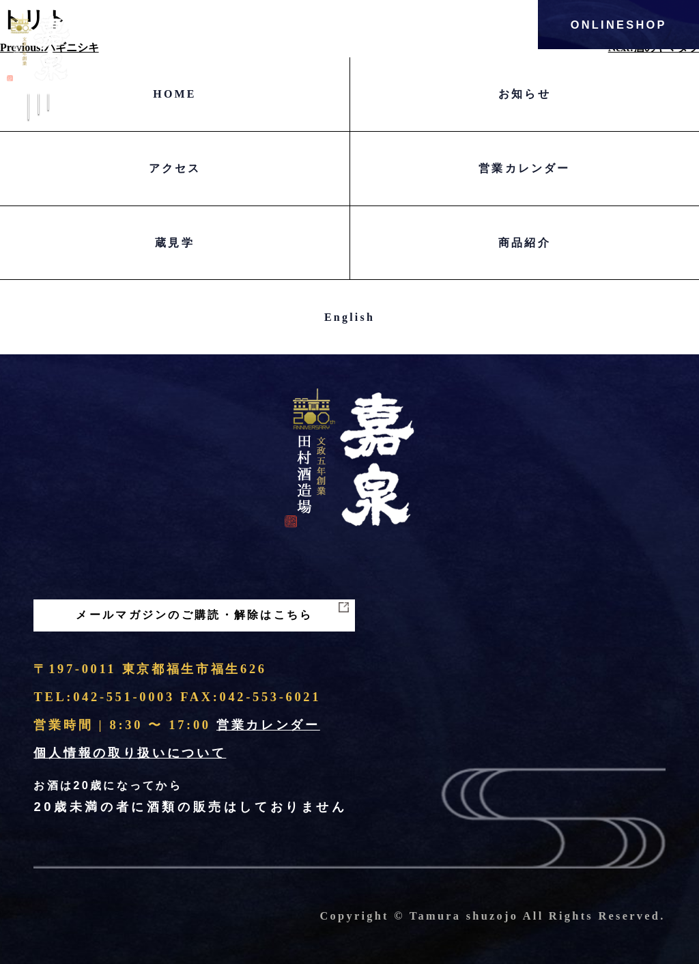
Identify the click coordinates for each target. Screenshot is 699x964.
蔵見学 (175, 243)
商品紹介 (524, 243)
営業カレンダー (524, 168)
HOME (174, 94)
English (349, 317)
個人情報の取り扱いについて (129, 753)
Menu (38, 117)
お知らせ (524, 94)
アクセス (175, 168)
